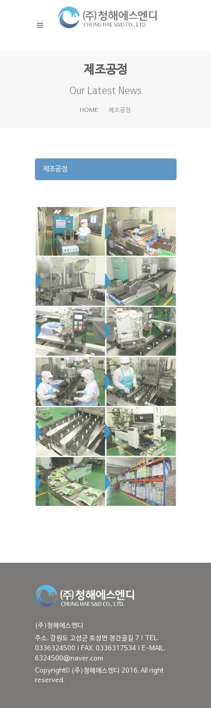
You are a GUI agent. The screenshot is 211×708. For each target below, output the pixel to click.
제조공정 (55, 169)
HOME (89, 110)
